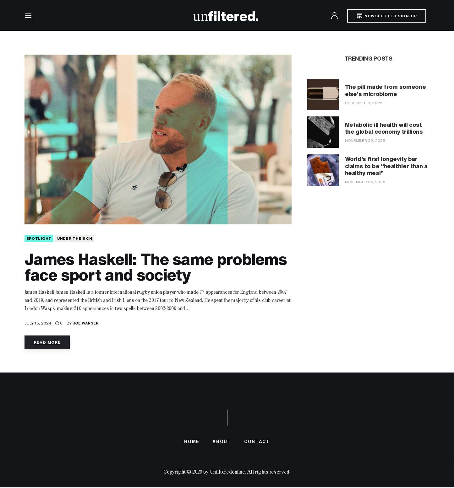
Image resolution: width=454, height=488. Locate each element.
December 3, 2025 (363, 103)
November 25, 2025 (365, 182)
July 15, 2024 (38, 324)
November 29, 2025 (365, 140)
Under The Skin (74, 239)
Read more (47, 343)
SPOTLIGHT (39, 239)
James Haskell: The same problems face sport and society (156, 267)
